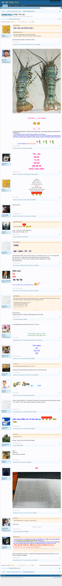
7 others (32, 180)
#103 (60, 178)
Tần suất (8, 17)
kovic (25, 401)
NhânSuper (4, 170)
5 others (30, 206)
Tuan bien (25, 206)
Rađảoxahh (26, 418)
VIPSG (22, 154)
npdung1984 (5, 534)
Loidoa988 (4, 553)
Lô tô (12, 17)
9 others (27, 154)
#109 (60, 323)
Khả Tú (3, 42)
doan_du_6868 (26, 23)
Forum (5, 5)
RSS (60, 582)
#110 (60, 344)
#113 (60, 399)
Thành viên (16, 5)
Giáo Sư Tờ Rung (6, 287)
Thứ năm (35, 15)
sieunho (26, 272)
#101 (60, 48)
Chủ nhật (49, 15)
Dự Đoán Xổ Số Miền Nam (13, 23)
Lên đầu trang (56, 582)
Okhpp (25, 435)
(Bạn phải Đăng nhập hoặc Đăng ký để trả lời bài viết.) (50, 572)
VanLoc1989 (26, 51)
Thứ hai (23, 15)
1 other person (34, 51)
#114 (60, 415)
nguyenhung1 (5, 362)
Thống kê (53, 15)
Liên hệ (42, 582)
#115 (60, 432)
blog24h (4, 397)
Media (10, 5)
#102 (60, 152)
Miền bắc (9, 15)
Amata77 (4, 238)
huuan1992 (4, 434)
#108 (60, 294)
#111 (60, 362)
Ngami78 (15, 154)
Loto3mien (4, 258)
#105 (60, 220)
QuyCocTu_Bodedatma (24, 346)
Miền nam (4, 15)
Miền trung (14, 15)
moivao (24, 566)
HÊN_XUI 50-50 (16, 297)
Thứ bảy (44, 15)
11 (30, 28)
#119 (60, 535)
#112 (60, 379)
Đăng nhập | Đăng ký (55, 1)
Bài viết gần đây (14, 7)
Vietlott (19, 15)
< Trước (11, 28)
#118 (60, 517)
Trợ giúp (46, 582)
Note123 (18, 154)
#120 (60, 564)
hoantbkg (4, 417)
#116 (60, 449)
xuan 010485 (5, 221)
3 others (30, 222)
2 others (37, 346)
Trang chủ (51, 582)
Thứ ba (27, 15)
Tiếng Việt (3, 582)
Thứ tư (30, 15)
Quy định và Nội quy (57, 584)
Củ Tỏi (3, 341)
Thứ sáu (39, 15)
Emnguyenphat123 (16, 566)
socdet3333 (21, 51)
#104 (60, 203)
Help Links (23, 5)
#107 (60, 269)
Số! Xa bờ (4, 66)
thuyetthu (4, 484)
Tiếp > (33, 28)
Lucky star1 (5, 380)
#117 (60, 466)
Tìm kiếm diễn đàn (5, 7)
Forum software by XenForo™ (12, 584)
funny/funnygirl (16, 51)
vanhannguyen (20, 180)
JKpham (4, 467)
